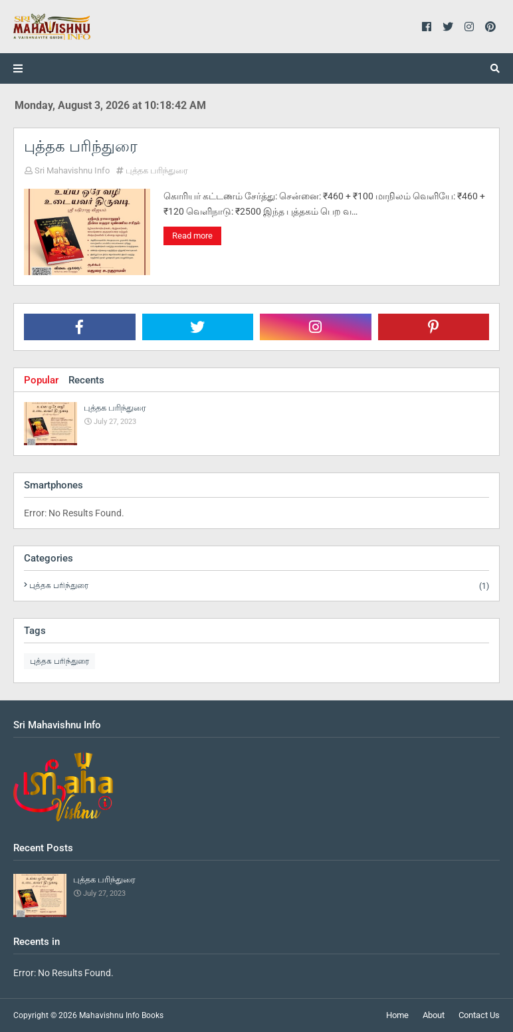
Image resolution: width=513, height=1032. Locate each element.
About (434, 1015)
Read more (192, 236)
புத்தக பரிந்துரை (81, 146)
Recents (86, 380)
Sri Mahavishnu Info (72, 170)
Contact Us (479, 1015)
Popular (41, 380)
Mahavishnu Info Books (121, 1015)
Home (397, 1015)
